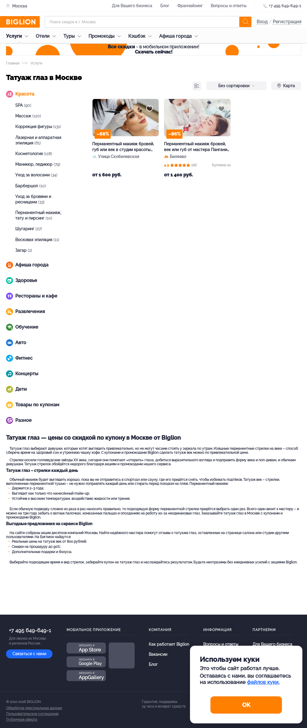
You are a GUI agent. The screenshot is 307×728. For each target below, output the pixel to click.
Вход (262, 21)
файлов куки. (263, 682)
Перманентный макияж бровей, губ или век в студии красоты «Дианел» (123, 147)
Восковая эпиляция (37, 239)
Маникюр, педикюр (37, 164)
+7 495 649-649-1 (285, 5)
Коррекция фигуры (38, 126)
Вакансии (158, 654)
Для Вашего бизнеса (132, 5)
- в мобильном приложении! (153, 49)
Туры (73, 36)
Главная (12, 63)
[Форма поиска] (148, 22)
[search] (245, 22)
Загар (23, 250)
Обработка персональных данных (34, 708)
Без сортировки (236, 85)
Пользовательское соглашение (32, 714)
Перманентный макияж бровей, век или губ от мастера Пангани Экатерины (195, 147)
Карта (286, 85)
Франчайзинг (190, 5)
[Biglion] (23, 22)
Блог (164, 5)
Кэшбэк (141, 36)
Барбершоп (30, 186)
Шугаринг (28, 228)
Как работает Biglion (169, 644)
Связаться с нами (29, 653)
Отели (47, 36)
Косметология (33, 153)
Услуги (18, 36)
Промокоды (106, 36)
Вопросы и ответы (228, 5)
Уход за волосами (36, 175)
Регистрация (287, 21)
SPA (23, 105)
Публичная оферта (21, 720)
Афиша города (180, 36)
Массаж (28, 116)
